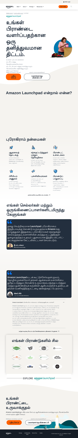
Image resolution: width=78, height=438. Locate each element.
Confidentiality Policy (27, 433)
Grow (24, 6)
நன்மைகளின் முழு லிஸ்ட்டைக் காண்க (38, 195)
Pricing (31, 6)
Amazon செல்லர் (9, 13)
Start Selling (63, 6)
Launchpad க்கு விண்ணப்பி (37, 77)
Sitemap (20, 433)
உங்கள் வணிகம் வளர (18, 13)
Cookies (41, 433)
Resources (39, 6)
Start (18, 6)
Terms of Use (34, 433)
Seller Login (67, 1)
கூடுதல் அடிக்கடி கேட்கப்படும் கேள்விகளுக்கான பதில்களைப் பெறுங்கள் (38, 331)
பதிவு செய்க (13, 77)
